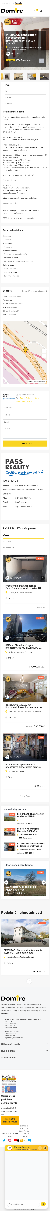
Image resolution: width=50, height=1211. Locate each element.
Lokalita (8, 97)
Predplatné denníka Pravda (10, 1120)
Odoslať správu (25, 443)
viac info (33, 1210)
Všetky (6, 535)
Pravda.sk (5, 1013)
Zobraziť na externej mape (34, 291)
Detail (8, 91)
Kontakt (8, 104)
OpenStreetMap (40, 381)
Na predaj (7, 541)
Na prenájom (8, 548)
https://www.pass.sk (23, 506)
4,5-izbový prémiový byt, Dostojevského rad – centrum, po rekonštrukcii (23, 706)
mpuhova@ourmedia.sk (14, 1038)
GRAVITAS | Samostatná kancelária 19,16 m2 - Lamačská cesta (23, 951)
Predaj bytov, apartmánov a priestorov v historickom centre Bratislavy (22, 765)
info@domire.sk (11, 1027)
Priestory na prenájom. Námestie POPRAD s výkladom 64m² (28, 831)
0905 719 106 (10, 1036)
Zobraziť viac (25, 796)
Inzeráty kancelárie (24, 401)
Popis (8, 85)
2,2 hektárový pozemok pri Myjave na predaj (21, 888)
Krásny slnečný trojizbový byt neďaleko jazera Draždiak (31, 844)
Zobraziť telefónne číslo (29, 398)
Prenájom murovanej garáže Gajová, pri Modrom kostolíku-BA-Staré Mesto (23, 587)
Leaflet (30, 381)
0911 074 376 (10, 1025)
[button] (44, 356)
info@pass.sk (21, 502)
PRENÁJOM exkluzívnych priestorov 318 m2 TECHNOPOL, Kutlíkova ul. (22, 646)
